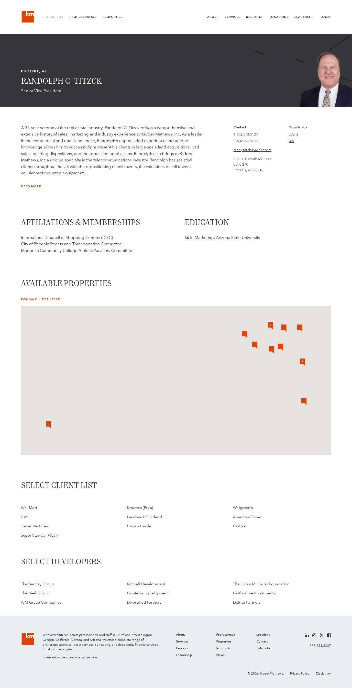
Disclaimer (323, 673)
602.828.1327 (247, 141)
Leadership (304, 17)
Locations (279, 17)
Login (325, 17)
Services (232, 17)
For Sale (29, 299)
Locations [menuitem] (263, 634)
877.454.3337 (320, 646)
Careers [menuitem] (182, 648)
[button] (300, 328)
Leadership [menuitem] (184, 655)
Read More (31, 186)
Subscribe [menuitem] (263, 648)
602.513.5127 (247, 134)
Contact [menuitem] (262, 641)
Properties (112, 17)
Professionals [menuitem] (226, 634)
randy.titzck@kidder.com (252, 150)
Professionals (83, 17)
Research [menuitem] (223, 648)
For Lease (51, 299)
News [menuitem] (220, 655)
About (213, 17)
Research (255, 17)
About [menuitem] (180, 634)
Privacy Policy (299, 673)
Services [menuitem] (182, 641)
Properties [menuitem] (223, 641)
